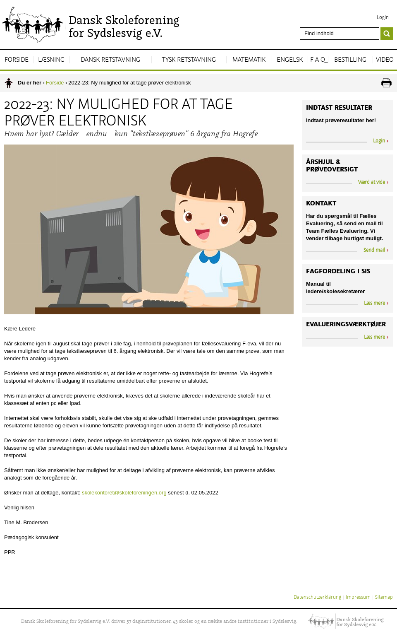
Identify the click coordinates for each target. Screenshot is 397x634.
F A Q (317, 60)
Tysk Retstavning (189, 60)
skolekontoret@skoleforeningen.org (124, 492)
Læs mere (374, 303)
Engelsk (290, 60)
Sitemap (384, 597)
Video (385, 60)
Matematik (248, 60)
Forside (17, 60)
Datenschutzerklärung (317, 597)
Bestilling (350, 60)
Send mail (374, 250)
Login (383, 18)
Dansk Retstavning (110, 60)
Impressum (358, 597)
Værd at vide (371, 183)
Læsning (51, 60)
